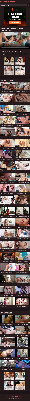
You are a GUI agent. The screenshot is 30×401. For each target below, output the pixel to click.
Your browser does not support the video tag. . (15, 40)
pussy (16, 51)
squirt (14, 54)
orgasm (19, 54)
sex (12, 51)
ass (20, 51)
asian (8, 51)
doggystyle (4, 54)
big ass (24, 54)
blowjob (4, 51)
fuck (10, 54)
